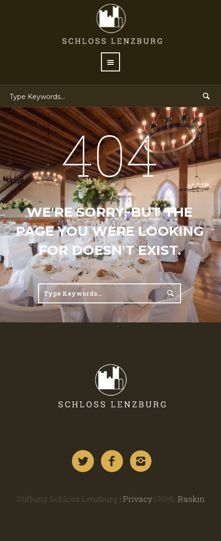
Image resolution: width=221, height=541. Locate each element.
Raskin (191, 498)
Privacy (137, 498)
